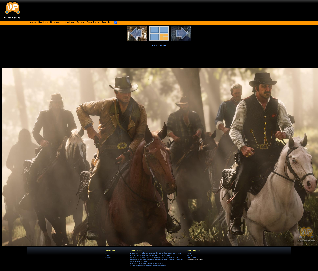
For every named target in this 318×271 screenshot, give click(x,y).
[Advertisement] (159, 59)
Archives (107, 255)
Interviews (68, 22)
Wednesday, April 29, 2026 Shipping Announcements (146, 263)
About (189, 253)
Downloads (93, 22)
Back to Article (159, 45)
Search (105, 22)
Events (80, 22)
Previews (55, 22)
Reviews (43, 22)
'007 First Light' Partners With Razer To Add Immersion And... (149, 266)
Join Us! (189, 255)
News (106, 253)
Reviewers (108, 257)
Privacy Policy (191, 257)
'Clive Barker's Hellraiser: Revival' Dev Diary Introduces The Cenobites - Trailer (154, 257)
